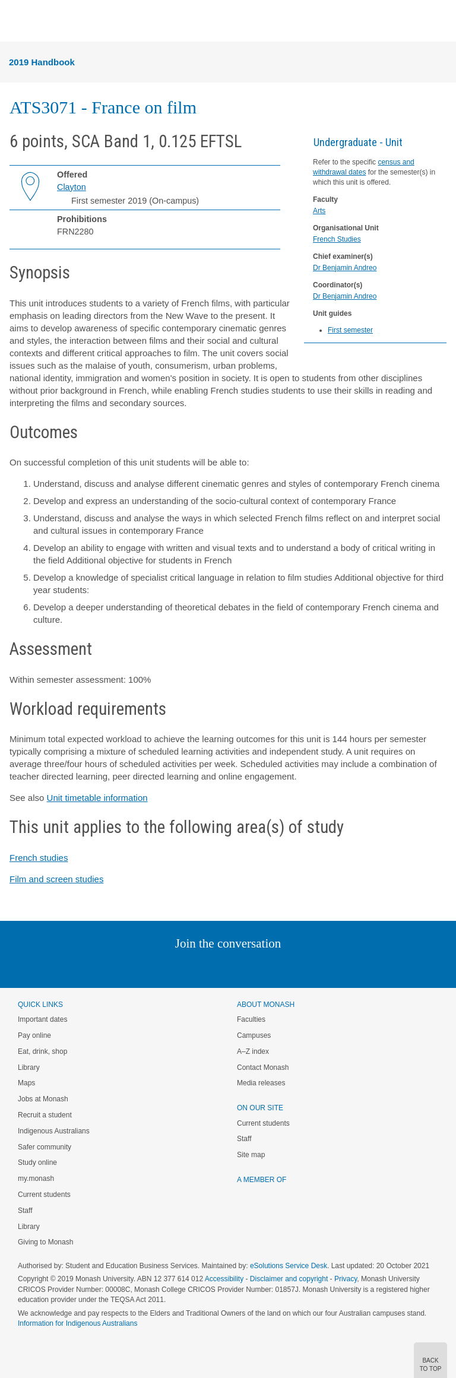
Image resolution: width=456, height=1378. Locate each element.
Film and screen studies (56, 879)
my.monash (36, 1178)
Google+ (237, 967)
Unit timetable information (97, 798)
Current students (44, 1194)
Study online (37, 1162)
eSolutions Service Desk (288, 1266)
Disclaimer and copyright (289, 1279)
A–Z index (253, 1051)
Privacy (345, 1279)
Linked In (168, 967)
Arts (319, 211)
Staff (25, 1210)
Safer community (44, 1147)
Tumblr (261, 967)
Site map (251, 1155)
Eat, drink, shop (42, 1051)
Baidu (310, 967)
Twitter (193, 967)
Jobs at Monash (43, 1099)
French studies (39, 858)
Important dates (42, 1019)
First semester (350, 330)
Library (29, 1067)
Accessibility (224, 1279)
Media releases (261, 1083)
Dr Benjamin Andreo (344, 268)
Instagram (144, 967)
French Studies (337, 239)
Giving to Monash (45, 1242)
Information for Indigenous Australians (77, 1323)
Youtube (284, 967)
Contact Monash (263, 1067)
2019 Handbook (42, 62)
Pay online (34, 1035)
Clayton (71, 187)
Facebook (216, 967)
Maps (26, 1083)
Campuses (254, 1035)
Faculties (251, 1019)
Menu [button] (15, 21)
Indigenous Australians (54, 1131)
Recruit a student (45, 1115)
